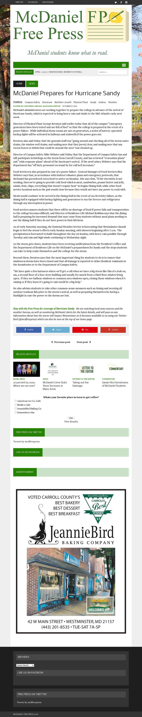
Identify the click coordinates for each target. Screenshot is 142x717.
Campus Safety (32, 102)
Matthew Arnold (63, 102)
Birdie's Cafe (23, 404)
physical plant (80, 102)
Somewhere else (25, 412)
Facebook (33, 2)
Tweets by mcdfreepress (26, 441)
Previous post (60, 342)
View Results (71, 421)
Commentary (108, 379)
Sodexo (102, 102)
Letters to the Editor (83, 379)
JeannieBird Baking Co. (29, 408)
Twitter (19, 2)
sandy (93, 102)
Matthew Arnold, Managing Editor (42, 106)
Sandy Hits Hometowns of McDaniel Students (115, 384)
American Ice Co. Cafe (29, 400)
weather (112, 102)
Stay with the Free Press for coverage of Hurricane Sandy (43, 308)
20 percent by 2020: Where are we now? (24, 384)
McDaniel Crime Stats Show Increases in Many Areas (55, 385)
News (22, 379)
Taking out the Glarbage (80, 384)
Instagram (47, 2)
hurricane (47, 102)
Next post (84, 342)
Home (16, 379)
